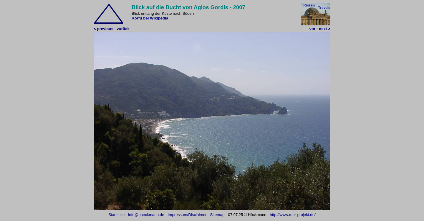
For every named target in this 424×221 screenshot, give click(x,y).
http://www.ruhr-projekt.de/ (293, 214)
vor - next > (319, 29)
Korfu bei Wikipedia (150, 18)
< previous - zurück (112, 29)
